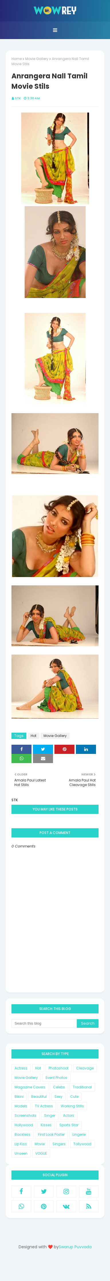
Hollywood (24, 1125)
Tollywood (82, 1143)
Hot (33, 735)
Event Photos (56, 1077)
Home (16, 58)
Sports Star (68, 1125)
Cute (74, 1096)
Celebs (59, 1087)
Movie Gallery (36, 58)
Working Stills (72, 1106)
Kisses (46, 1125)
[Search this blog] (44, 1023)
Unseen (21, 1153)
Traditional (82, 1087)
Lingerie (79, 1134)
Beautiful (39, 1096)
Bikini (19, 1096)
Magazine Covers (30, 1087)
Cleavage (85, 1068)
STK (18, 98)
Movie (40, 1143)
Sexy (58, 1096)
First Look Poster (51, 1134)
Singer (49, 1115)
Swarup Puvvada (75, 1247)
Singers (59, 1143)
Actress (21, 1068)
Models (21, 1106)
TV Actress (44, 1106)
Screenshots (25, 1115)
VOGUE (41, 1153)
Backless (22, 1134)
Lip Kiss (21, 1143)
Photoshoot (58, 1068)
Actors (68, 1115)
